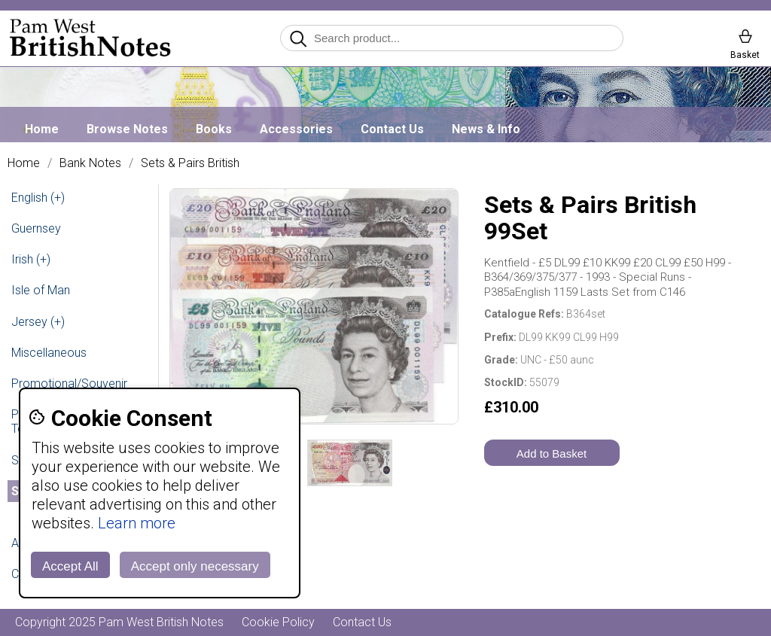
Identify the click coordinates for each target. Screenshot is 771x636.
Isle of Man (40, 290)
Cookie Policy (278, 622)
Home (42, 129)
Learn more (136, 523)
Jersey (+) (38, 322)
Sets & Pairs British (190, 163)
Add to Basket (552, 453)
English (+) (38, 197)
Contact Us (392, 129)
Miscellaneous (49, 352)
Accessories (296, 129)
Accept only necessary (195, 566)
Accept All (70, 566)
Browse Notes (127, 129)
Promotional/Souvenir (69, 383)
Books (214, 129)
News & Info (486, 129)
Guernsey (36, 228)
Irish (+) (30, 259)
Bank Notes (90, 163)
